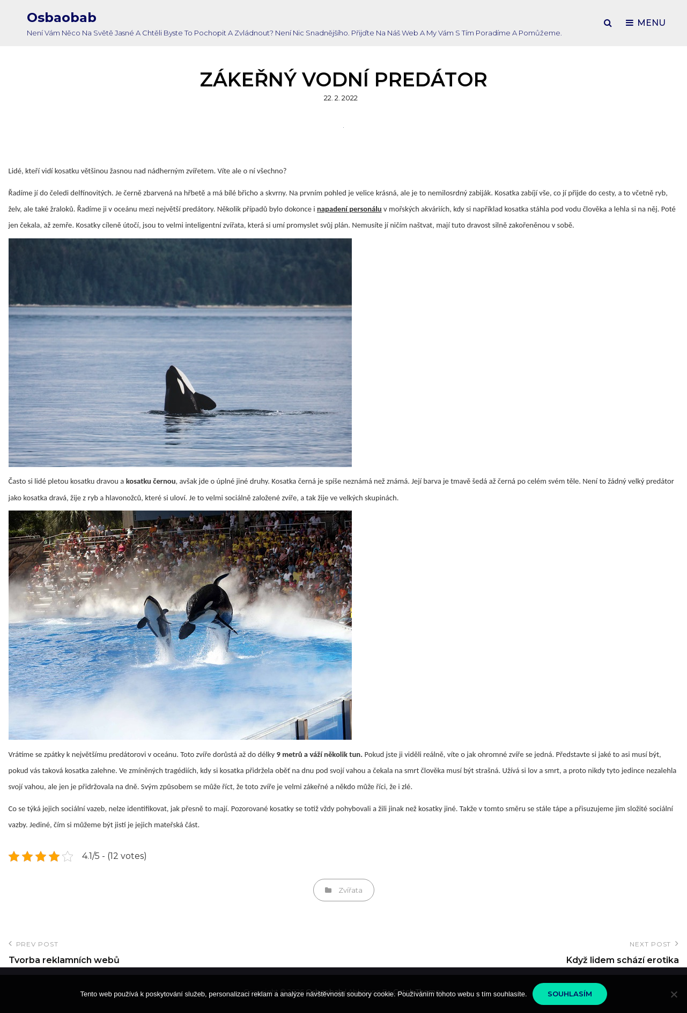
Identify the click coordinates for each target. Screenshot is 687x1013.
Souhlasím (570, 993)
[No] (673, 994)
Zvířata (350, 890)
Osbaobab (62, 17)
